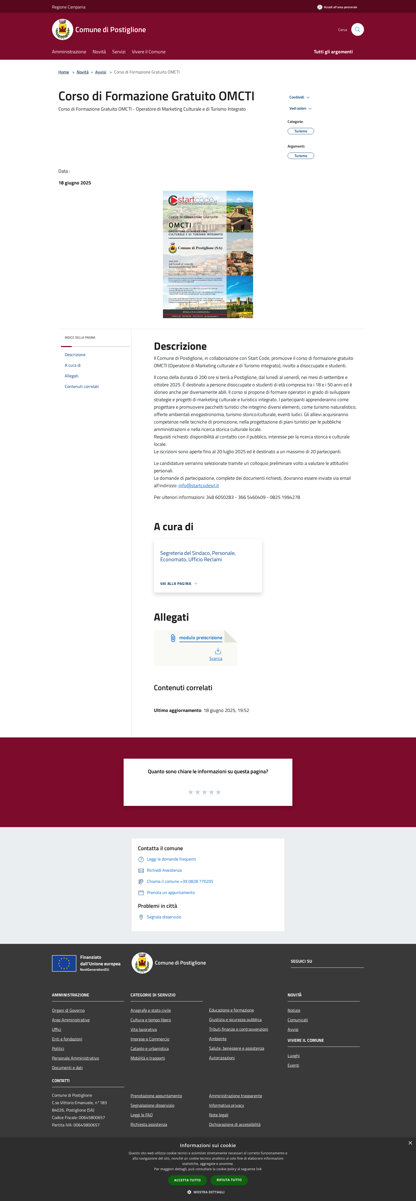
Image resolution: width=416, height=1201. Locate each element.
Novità (83, 72)
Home (63, 72)
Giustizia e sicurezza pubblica (235, 1019)
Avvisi (100, 72)
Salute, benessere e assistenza (236, 1048)
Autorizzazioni (222, 1058)
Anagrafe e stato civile (151, 1010)
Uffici (56, 1029)
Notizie (294, 1010)
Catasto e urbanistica (150, 1048)
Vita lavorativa (144, 1029)
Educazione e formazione (231, 1010)
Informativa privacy (226, 1105)
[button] (208, 1192)
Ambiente (218, 1038)
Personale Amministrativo (75, 1058)
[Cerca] (357, 29)
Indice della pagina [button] (80, 337)
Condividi (300, 97)
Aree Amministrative (71, 1020)
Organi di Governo (68, 1010)
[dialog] (208, 1169)
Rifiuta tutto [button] (229, 1180)
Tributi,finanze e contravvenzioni (238, 1029)
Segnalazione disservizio (152, 1105)
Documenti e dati (67, 1067)
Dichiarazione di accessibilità (235, 1124)
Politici (58, 1048)
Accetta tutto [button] (187, 1180)
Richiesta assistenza (149, 1124)
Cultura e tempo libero (151, 1020)
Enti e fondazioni (67, 1039)
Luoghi (294, 1055)
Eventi (293, 1065)
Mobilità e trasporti (148, 1058)
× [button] (410, 1143)
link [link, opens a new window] (259, 1169)
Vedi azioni (301, 108)
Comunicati (298, 1020)
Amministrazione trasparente (235, 1095)
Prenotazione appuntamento (156, 1095)
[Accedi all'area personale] (337, 7)
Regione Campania (68, 7)
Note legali (218, 1115)
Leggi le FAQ (142, 1115)
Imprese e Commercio (150, 1039)
